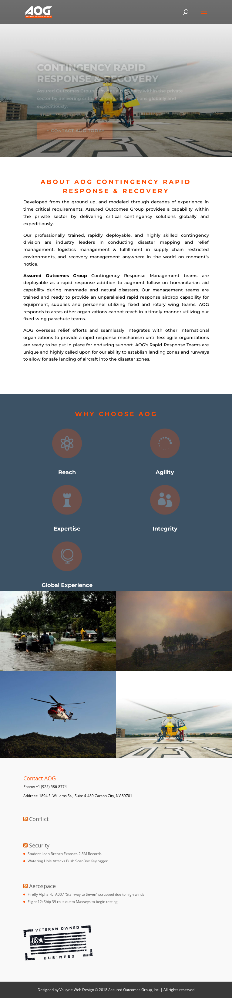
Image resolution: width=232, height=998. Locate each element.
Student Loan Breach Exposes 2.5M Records (65, 853)
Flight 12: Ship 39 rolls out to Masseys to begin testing (73, 901)
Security (39, 845)
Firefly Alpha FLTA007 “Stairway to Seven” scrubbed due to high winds (86, 894)
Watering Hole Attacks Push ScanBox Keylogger (68, 861)
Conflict (39, 819)
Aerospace (42, 886)
